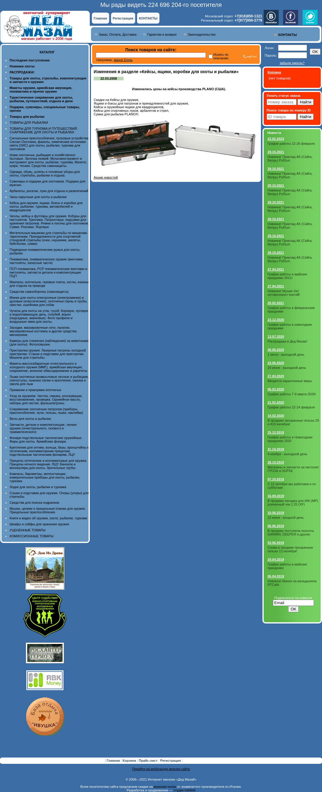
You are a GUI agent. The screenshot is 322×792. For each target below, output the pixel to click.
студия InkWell (184, 790)
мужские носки (165, 786)
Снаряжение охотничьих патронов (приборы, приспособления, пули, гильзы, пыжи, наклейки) (46, 410)
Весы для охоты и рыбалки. (31, 418)
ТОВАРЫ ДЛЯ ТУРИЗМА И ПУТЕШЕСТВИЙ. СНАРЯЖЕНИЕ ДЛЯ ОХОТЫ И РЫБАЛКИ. (44, 130)
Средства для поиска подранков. (35, 502)
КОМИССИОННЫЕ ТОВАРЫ (31, 536)
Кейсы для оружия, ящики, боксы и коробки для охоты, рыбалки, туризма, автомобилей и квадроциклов (46, 206)
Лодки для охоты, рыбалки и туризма (38, 487)
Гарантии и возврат (162, 34)
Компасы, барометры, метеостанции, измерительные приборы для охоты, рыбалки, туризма (45, 477)
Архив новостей (106, 177)
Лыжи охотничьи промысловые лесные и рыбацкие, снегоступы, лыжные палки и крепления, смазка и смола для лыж (49, 380)
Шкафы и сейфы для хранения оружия (39, 524)
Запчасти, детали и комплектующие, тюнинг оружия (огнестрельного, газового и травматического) (43, 428)
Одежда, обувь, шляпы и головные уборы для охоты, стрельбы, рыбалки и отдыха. (45, 173)
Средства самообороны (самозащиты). (39, 291)
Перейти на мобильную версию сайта (161, 769)
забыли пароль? (292, 63)
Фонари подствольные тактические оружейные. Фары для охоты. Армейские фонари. (46, 439)
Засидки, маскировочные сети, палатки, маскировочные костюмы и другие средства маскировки (43, 331)
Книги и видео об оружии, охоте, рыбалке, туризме (48, 518)
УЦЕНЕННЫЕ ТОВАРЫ (27, 530)
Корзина (130, 760)
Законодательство (201, 34)
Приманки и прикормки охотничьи (35, 390)
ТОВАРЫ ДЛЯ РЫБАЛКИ (29, 122)
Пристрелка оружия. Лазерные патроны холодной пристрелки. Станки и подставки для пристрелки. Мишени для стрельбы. (48, 354)
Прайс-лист (149, 760)
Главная (100, 18)
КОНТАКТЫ (148, 18)
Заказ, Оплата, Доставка (117, 34)
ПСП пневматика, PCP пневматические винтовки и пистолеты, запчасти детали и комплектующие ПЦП (48, 272)
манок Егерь (123, 60)
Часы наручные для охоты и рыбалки (38, 197)
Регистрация (123, 18)
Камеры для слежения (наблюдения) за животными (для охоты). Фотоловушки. (49, 342)
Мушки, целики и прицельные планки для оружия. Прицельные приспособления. (48, 510)
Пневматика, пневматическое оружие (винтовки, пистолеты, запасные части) (46, 261)
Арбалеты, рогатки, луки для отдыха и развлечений (49, 191)
